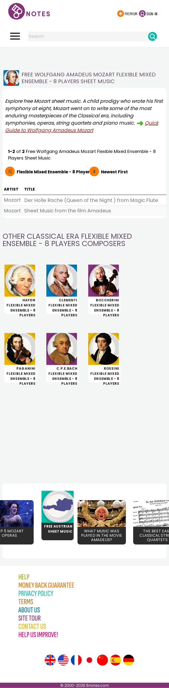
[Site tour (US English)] (63, 660)
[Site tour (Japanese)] (89, 660)
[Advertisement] (84, 56)
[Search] (152, 36)
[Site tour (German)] (129, 660)
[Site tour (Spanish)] (115, 660)
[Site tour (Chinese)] (102, 660)
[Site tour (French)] (76, 660)
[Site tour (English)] (50, 660)
